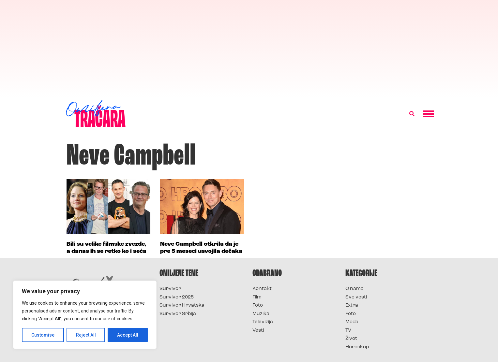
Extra (351, 305)
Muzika (260, 313)
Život (351, 338)
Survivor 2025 (176, 297)
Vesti (258, 330)
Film (257, 297)
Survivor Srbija (177, 313)
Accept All (127, 335)
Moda (351, 322)
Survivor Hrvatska (181, 305)
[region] (85, 315)
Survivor (170, 288)
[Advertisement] (249, 48)
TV (348, 330)
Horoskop (357, 347)
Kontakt (262, 288)
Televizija (262, 322)
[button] (411, 114)
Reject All (86, 335)
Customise (42, 335)
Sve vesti (356, 297)
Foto (257, 305)
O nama (354, 288)
